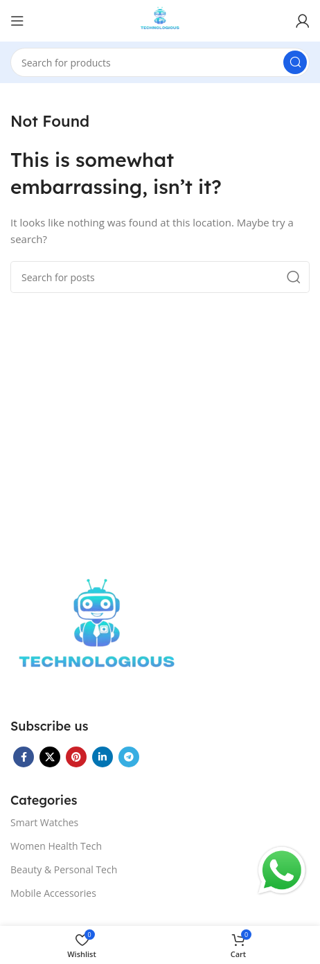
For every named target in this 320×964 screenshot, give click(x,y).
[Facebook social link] (23, 757)
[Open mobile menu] (17, 21)
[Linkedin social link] (102, 757)
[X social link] (49, 757)
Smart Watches (44, 822)
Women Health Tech (56, 846)
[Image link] (97, 633)
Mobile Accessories (53, 893)
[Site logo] (160, 19)
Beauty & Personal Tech (63, 869)
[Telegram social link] (128, 757)
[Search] (160, 62)
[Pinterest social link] (76, 757)
